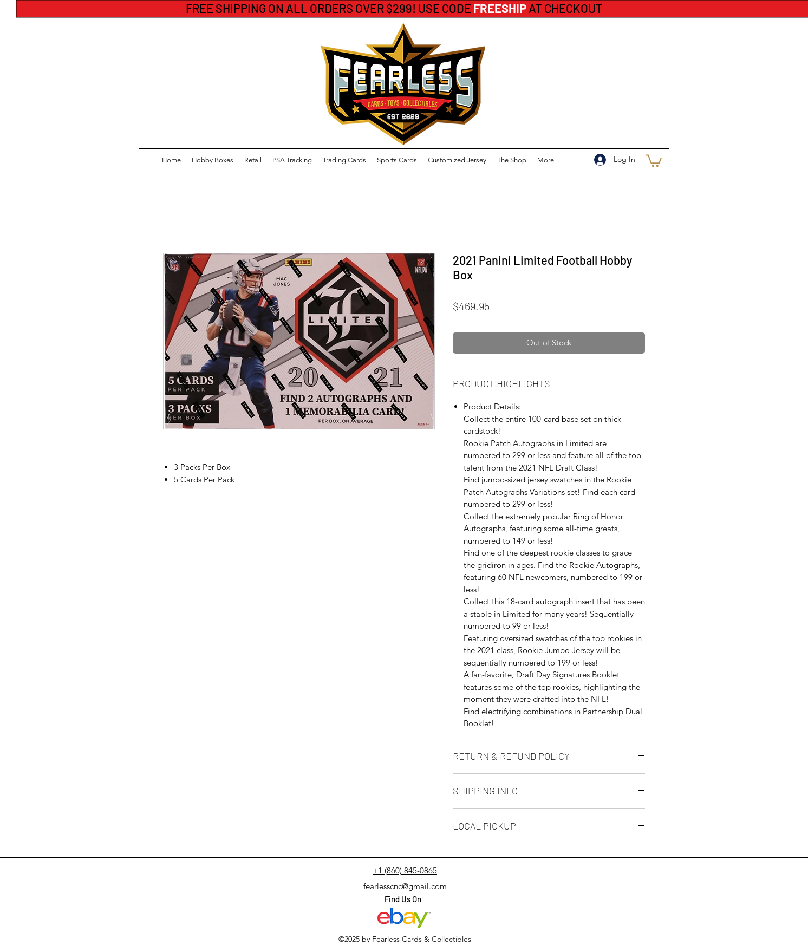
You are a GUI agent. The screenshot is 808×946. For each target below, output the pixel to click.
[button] (654, 160)
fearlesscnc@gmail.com (405, 886)
